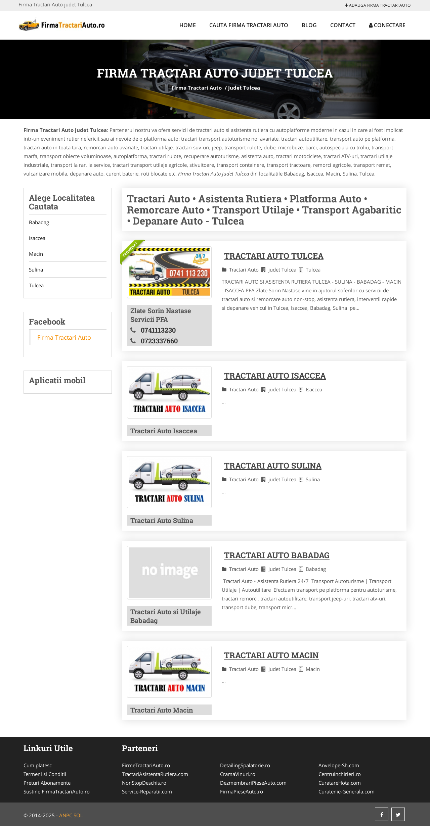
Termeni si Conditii (45, 774)
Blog (309, 25)
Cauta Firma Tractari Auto (248, 25)
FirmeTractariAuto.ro (146, 765)
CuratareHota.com (339, 782)
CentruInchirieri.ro (339, 774)
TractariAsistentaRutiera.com (155, 774)
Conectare (387, 25)
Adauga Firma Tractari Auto (378, 5)
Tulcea (36, 285)
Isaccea (37, 238)
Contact (342, 25)
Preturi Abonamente (47, 782)
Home (187, 25)
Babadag (39, 222)
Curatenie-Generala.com (346, 791)
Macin (36, 253)
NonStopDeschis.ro (144, 782)
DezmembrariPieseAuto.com (253, 782)
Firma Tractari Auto (197, 87)
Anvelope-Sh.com (338, 765)
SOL (78, 815)
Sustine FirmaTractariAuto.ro (57, 791)
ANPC (65, 815)
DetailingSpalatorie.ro (245, 765)
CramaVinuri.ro (237, 774)
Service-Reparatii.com (147, 791)
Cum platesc (38, 765)
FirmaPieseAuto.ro (241, 791)
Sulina (36, 269)
